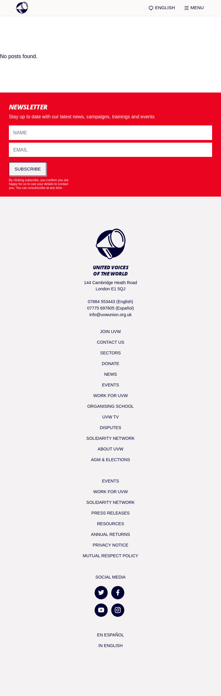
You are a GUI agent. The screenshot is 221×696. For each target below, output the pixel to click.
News (110, 374)
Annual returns (110, 534)
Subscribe (28, 168)
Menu (194, 8)
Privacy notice (110, 545)
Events (110, 385)
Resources (110, 523)
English (161, 8)
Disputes (110, 427)
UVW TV (110, 417)
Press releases (110, 513)
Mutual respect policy (110, 555)
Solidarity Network (110, 438)
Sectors (110, 353)
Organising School (110, 406)
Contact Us (110, 342)
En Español (110, 635)
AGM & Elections (110, 459)
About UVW (110, 449)
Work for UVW (110, 395)
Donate (110, 363)
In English (110, 645)
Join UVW (110, 331)
